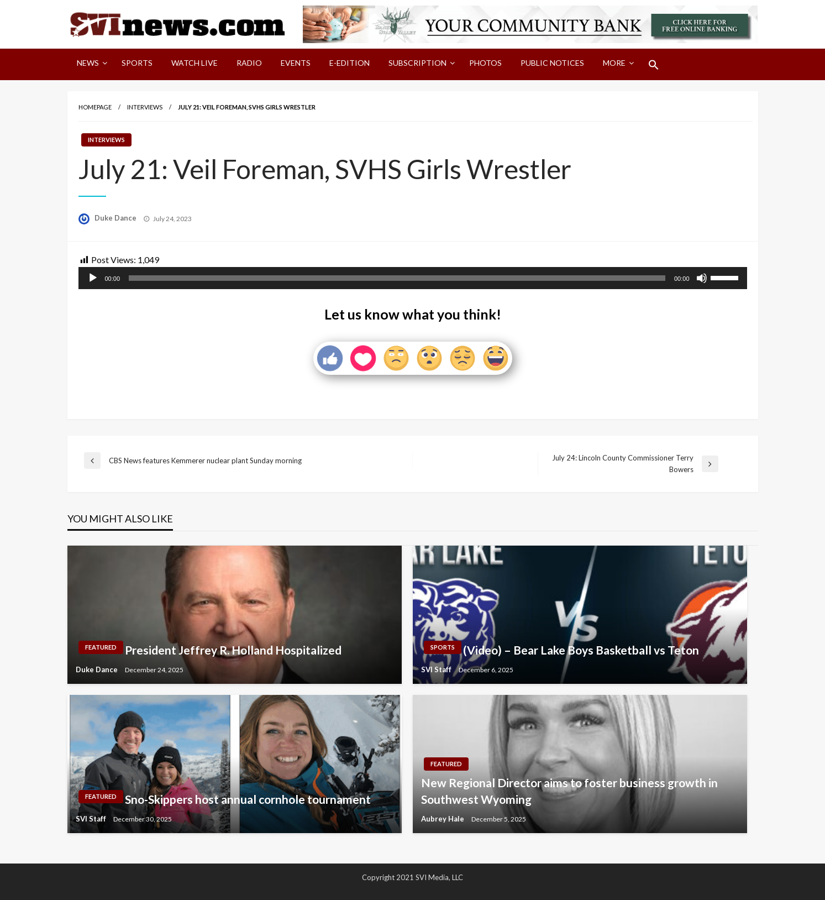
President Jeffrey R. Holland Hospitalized (233, 650)
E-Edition (349, 62)
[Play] (92, 278)
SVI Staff (437, 669)
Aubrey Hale (443, 818)
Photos (485, 62)
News (88, 62)
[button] (654, 64)
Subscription (417, 62)
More (614, 62)
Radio (249, 62)
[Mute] (701, 278)
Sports (137, 62)
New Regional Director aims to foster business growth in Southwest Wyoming (569, 790)
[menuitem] (89, 64)
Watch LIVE (194, 62)
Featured (101, 647)
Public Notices (552, 62)
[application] (412, 278)
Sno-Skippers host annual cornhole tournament (248, 799)
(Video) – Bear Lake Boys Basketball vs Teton (581, 650)
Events (296, 62)
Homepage (95, 107)
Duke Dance (116, 217)
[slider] (397, 278)
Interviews (144, 107)
